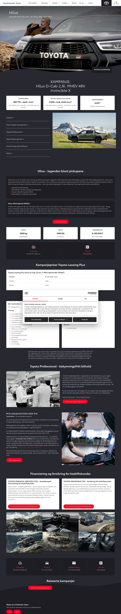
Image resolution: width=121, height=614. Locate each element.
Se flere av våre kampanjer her (40, 589)
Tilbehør (74, 3)
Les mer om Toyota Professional (75, 402)
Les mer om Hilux (60, 222)
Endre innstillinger (60, 319)
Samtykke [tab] (35, 298)
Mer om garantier (14, 461)
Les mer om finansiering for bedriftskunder (24, 507)
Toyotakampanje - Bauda (12, 3)
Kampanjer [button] (44, 3)
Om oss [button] (81, 3)
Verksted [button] (55, 3)
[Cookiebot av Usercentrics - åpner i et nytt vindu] (89, 293)
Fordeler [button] (64, 3)
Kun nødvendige (36, 319)
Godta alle (85, 319)
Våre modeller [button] (32, 3)
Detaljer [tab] (60, 298)
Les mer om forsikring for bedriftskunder (78, 507)
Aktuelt (90, 3)
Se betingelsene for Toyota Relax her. (29, 448)
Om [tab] (86, 298)
